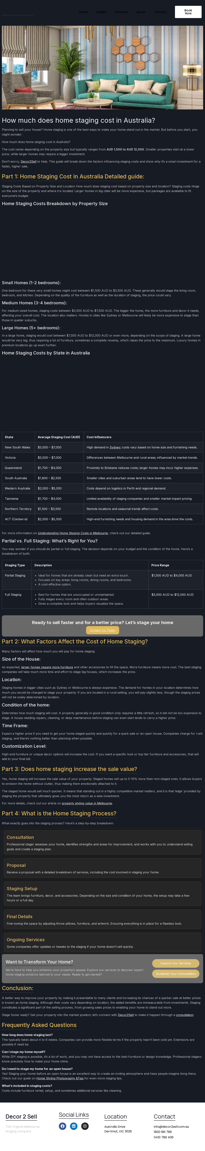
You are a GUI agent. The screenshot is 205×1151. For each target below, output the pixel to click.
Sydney (115, 447)
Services (119, 12)
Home (78, 12)
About (139, 12)
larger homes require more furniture (47, 667)
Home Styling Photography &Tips (60, 1078)
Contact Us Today (102, 630)
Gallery (98, 12)
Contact (159, 12)
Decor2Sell (28, 161)
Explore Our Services (176, 963)
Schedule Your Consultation (176, 974)
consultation (184, 1015)
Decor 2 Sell (17, 11)
